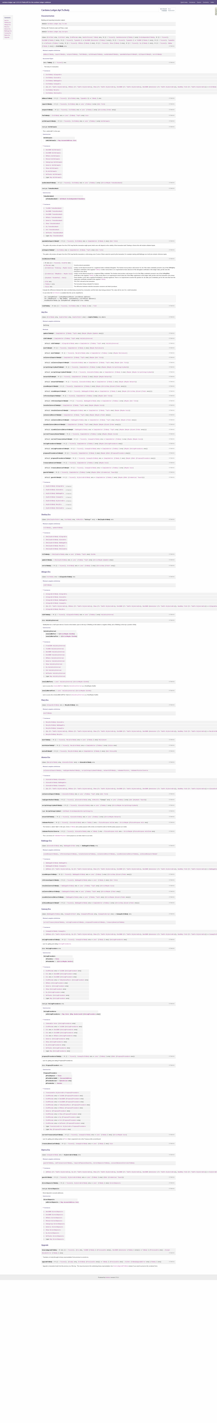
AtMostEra (79, 519)
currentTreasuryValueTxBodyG (53, 434)
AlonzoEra (57, 78)
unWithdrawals (51, 140)
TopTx (79, 115)
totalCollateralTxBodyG (52, 405)
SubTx (55, 87)
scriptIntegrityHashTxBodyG (53, 367)
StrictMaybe (106, 183)
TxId (185, 87)
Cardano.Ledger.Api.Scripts (57, 32)
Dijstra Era (7, 35)
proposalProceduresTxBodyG (53, 453)
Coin (87, 115)
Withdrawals (105, 121)
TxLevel (111, 37)
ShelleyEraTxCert (53, 519)
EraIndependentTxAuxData (76, 199)
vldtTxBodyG (47, 338)
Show (107, 43)
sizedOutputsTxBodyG (50, 386)
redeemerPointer (123, 770)
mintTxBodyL (47, 713)
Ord (47, 230)
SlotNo (93, 554)
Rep (51, 177)
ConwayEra (57, 84)
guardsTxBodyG (48, 472)
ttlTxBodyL (47, 528)
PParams (48, 265)
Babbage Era (8, 31)
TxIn (102, 104)
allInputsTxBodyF (145, 54)
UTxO (46, 282)
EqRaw (166, 43)
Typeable (71, 40)
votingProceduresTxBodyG (52, 444)
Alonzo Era (7, 29)
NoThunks (45, 43)
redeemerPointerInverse (139, 770)
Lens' (83, 104)
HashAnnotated (121, 37)
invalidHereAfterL (48, 691)
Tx (50, 87)
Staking (58, 268)
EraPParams (74, 37)
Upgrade (6, 37)
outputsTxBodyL (72, 54)
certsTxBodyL (157, 54)
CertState (56, 293)
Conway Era (7, 33)
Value (47, 287)
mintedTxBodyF (47, 751)
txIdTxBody (46, 306)
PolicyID (113, 751)
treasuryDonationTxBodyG (52, 463)
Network (107, 377)
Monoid (48, 159)
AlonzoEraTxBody (77, 362)
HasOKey (180, 87)
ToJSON (48, 208)
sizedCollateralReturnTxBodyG (54, 424)
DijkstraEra (62, 87)
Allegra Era (7, 24)
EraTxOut (50, 37)
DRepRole (58, 274)
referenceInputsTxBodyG (52, 396)
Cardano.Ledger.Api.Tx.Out (57, 24)
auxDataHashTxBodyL (111, 54)
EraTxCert (61, 37)
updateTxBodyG (48, 333)
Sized (112, 386)
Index (212, 2)
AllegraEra (57, 75)
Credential (50, 268)
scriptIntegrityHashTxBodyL (92, 770)
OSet (108, 453)
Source (199, 2)
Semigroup (49, 162)
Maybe (65, 268)
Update (95, 333)
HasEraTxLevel (88, 37)
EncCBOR (172, 37)
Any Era (6, 20)
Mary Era (6, 27)
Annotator (89, 40)
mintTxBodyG (47, 348)
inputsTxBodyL (60, 54)
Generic (48, 165)
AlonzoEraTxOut (67, 762)
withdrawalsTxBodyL (96, 54)
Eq (136, 43)
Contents (206, 2)
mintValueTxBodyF (48, 745)
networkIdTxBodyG (49, 377)
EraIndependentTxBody (146, 37)
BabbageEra (57, 81)
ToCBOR (133, 40)
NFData (77, 43)
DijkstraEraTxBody (83, 477)
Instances (192, 2)
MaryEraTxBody (80, 353)
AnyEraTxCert (77, 317)
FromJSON (49, 646)
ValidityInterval (86, 338)
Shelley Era (7, 22)
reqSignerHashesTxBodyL (71, 770)
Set (99, 104)
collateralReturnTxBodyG (52, 415)
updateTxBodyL (58, 528)
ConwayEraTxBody (93, 439)
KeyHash (48, 278)
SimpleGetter (92, 241)
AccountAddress (66, 140)
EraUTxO (64, 263)
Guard (113, 472)
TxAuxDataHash (116, 183)
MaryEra (56, 90)
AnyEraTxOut (63, 317)
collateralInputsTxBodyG (52, 357)
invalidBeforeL (47, 682)
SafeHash (63, 199)
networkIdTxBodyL (109, 770)
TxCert (108, 566)
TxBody (96, 37)
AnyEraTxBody (93, 317)
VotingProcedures (111, 444)
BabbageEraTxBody (87, 391)
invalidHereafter (52, 636)
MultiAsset (99, 348)
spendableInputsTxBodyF (128, 54)
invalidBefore (51, 634)
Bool (63, 278)
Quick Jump (184, 2)
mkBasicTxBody (48, 54)
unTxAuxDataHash (52, 199)
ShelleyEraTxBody (104, 519)
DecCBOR (81, 40)
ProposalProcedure (117, 453)
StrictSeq (102, 110)
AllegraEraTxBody (68, 343)
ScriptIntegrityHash (119, 367)
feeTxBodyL (83, 54)
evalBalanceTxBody (48, 259)
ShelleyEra (57, 93)
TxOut (109, 110)
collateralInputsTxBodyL (52, 770)
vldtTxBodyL (47, 585)
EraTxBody (54, 46)
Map (59, 140)
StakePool (56, 278)
